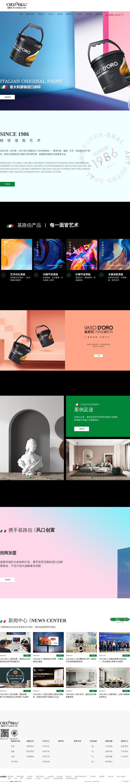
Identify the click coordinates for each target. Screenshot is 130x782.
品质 (13, 756)
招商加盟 (89, 14)
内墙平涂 (46, 751)
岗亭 (21, 778)
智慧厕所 (102, 776)
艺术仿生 (46, 746)
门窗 (15, 778)
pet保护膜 (50, 776)
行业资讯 (124, 756)
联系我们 (108, 762)
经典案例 (30, 756)
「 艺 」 (92, 756)
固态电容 (10, 776)
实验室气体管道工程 (81, 776)
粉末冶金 (110, 776)
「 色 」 (92, 751)
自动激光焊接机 (58, 778)
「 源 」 (92, 746)
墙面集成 (30, 746)
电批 (9, 778)
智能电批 (29, 778)
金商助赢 (108, 756)
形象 (13, 751)
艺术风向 (124, 751)
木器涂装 (46, 762)
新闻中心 (99, 14)
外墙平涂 (46, 756)
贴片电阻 (59, 776)
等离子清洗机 (40, 776)
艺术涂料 (30, 776)
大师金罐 (79, 14)
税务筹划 (68, 776)
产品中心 (51, 14)
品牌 (13, 746)
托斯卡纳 (69, 14)
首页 (21, 14)
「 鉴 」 (92, 762)
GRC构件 (38, 778)
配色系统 (30, 751)
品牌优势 (108, 751)
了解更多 (7, 184)
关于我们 (14, 762)
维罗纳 (60, 14)
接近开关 (47, 778)
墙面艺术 (41, 14)
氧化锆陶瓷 (20, 776)
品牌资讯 (124, 746)
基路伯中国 (30, 14)
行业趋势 (108, 746)
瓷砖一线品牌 (121, 776)
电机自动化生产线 (71, 778)
